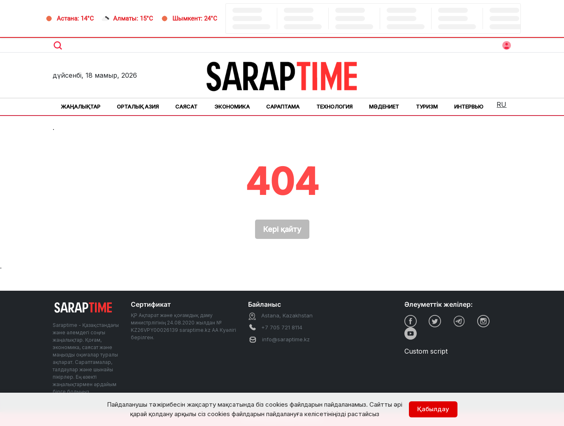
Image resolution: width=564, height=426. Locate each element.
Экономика (232, 106)
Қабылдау (433, 409)
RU (501, 104)
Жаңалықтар (80, 106)
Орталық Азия (138, 106)
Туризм (427, 106)
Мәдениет (384, 106)
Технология (334, 106)
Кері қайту (282, 229)
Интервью (468, 106)
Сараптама (282, 106)
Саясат (186, 106)
